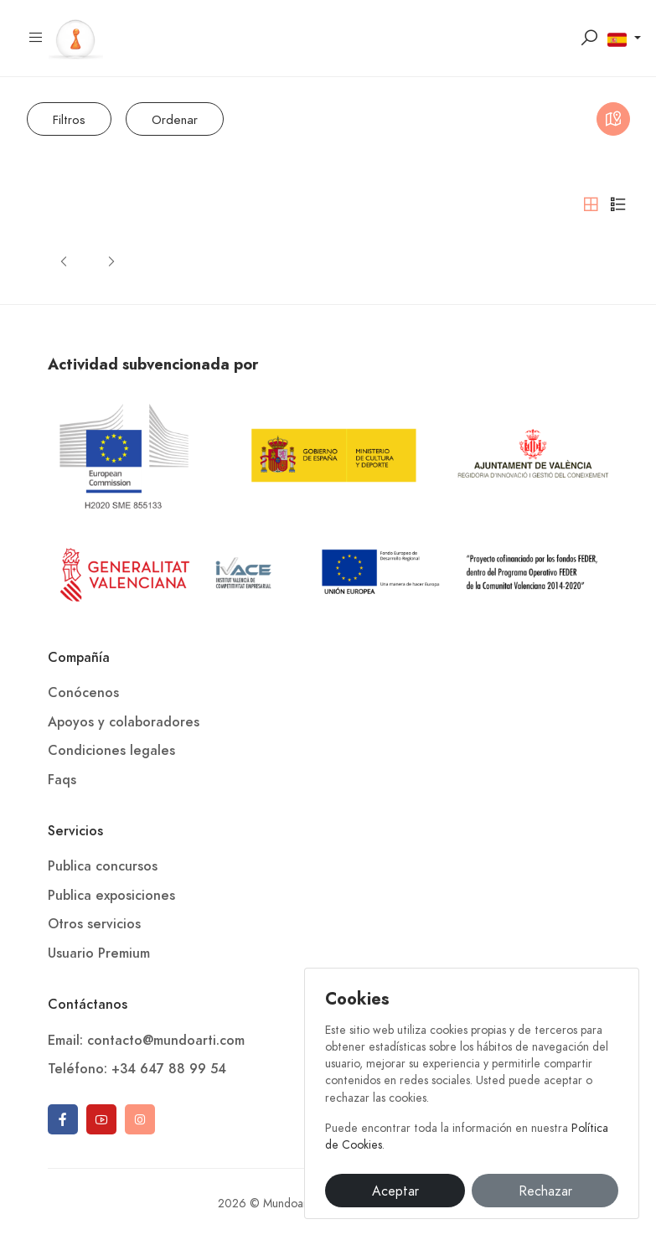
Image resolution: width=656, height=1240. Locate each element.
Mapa (613, 122)
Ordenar (175, 119)
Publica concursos (103, 866)
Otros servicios (94, 924)
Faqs (62, 780)
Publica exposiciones (111, 895)
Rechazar (545, 1191)
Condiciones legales (111, 750)
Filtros (69, 119)
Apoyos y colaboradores (123, 722)
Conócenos (83, 693)
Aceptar (395, 1191)
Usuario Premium (99, 953)
